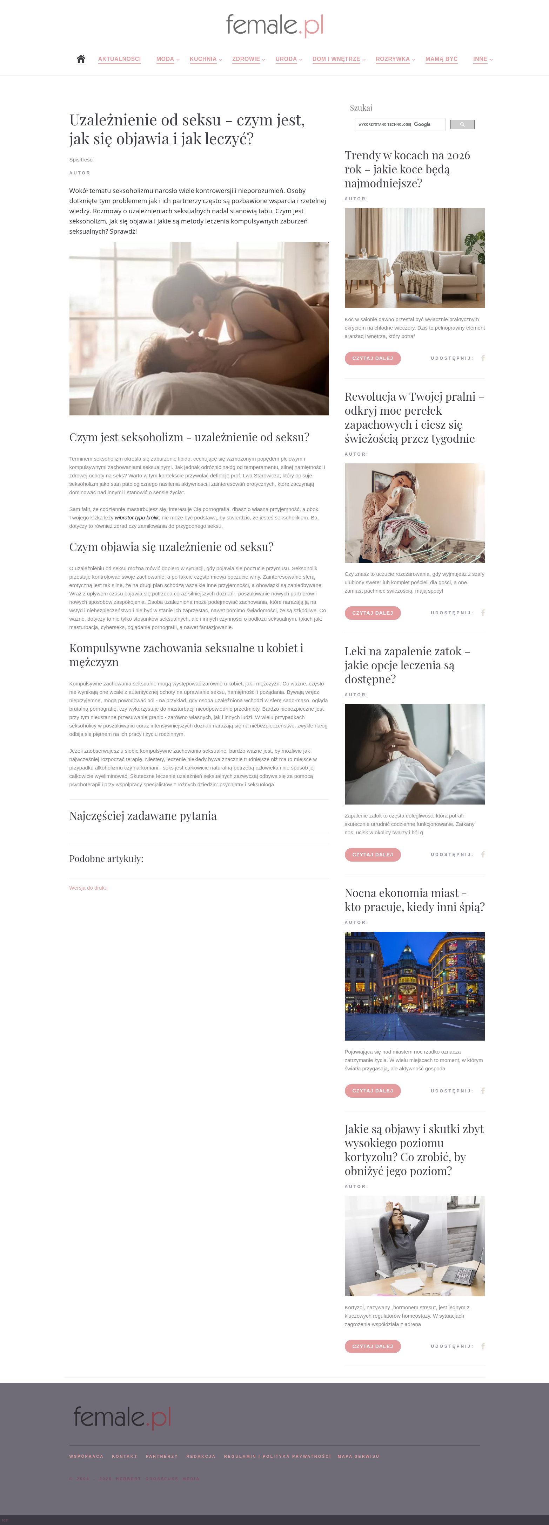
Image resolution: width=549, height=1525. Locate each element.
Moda (165, 59)
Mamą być (442, 59)
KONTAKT (125, 1456)
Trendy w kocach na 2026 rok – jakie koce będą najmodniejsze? (407, 168)
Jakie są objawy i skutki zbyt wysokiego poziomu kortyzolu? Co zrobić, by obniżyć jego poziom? (414, 1149)
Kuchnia (203, 59)
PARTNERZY (162, 1456)
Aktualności (119, 59)
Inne (480, 59)
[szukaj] (400, 124)
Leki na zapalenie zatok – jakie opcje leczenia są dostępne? (408, 664)
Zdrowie (246, 59)
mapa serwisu (359, 1456)
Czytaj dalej (373, 358)
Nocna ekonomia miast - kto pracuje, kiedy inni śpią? (415, 899)
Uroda (286, 59)
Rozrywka (393, 59)
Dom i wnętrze (336, 59)
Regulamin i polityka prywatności (278, 1456)
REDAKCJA (201, 1456)
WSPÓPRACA (86, 1456)
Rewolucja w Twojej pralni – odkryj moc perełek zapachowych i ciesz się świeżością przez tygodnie (415, 417)
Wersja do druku (88, 888)
